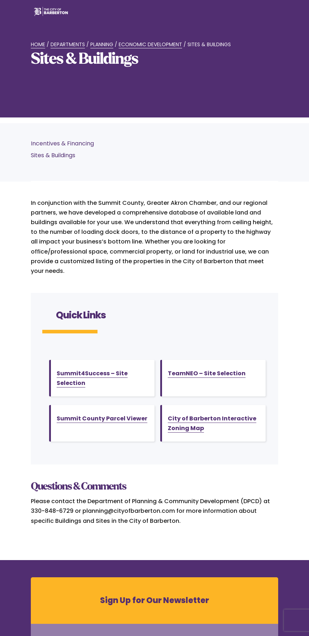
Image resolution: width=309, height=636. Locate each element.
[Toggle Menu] (269, 15)
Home (38, 44)
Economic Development (150, 44)
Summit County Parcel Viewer (102, 418)
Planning (101, 44)
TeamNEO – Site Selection (207, 373)
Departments (68, 44)
